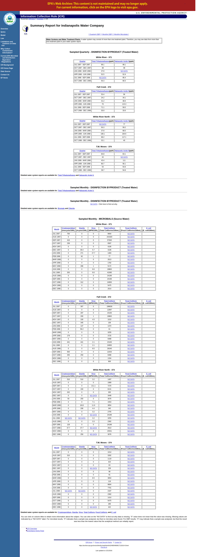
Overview (5, 29)
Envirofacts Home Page (35, 531)
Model (3, 35)
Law (3, 38)
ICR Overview (32, 529)
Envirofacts (40, 19)
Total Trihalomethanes (100, 61)
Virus (93, 228)
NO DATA (124, 71)
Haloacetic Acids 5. (86, 175)
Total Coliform (109, 228)
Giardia (82, 228)
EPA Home (32, 19)
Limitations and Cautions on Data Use (9, 44)
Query (3, 32)
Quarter (82, 61)
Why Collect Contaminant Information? (7, 51)
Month (56, 229)
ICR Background (8, 65)
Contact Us (5, 75)
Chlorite (72, 208)
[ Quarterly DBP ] (95, 34)
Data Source (6, 71)
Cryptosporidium (68, 228)
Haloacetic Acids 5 (122, 61)
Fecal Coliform (131, 228)
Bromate (61, 208)
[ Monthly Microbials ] (121, 34)
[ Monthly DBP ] (107, 34)
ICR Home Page (7, 68)
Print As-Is (104, 547)
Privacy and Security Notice (103, 542)
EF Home (5, 78)
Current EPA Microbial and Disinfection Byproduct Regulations (10, 59)
